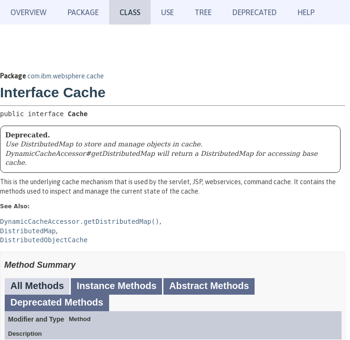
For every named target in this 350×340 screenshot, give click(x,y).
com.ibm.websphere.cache (65, 76)
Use (167, 12)
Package (83, 12)
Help (306, 12)
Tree (203, 12)
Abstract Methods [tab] (209, 285)
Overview (28, 12)
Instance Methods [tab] (116, 285)
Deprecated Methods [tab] (56, 302)
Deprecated (254, 12)
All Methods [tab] (37, 285)
